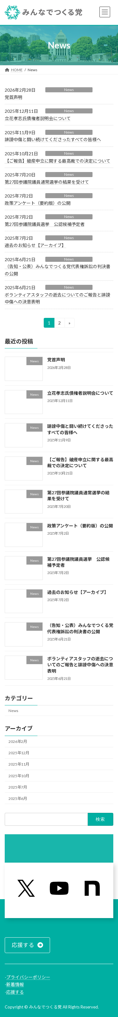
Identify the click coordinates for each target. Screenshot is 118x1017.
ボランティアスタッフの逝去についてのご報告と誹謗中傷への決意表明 (80, 664)
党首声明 (13, 97)
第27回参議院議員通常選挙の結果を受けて (47, 182)
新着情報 (15, 984)
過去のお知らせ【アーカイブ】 (35, 245)
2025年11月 (18, 764)
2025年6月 (17, 798)
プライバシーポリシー (28, 977)
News (69, 89)
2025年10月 (18, 775)
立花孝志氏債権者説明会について (38, 118)
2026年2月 (17, 741)
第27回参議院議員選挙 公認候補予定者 (45, 224)
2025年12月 (18, 752)
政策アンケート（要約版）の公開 (37, 203)
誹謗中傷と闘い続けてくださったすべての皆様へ (53, 139)
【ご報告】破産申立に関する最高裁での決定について (57, 161)
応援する (15, 992)
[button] (27, 945)
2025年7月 (17, 786)
